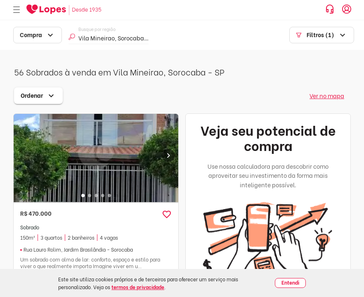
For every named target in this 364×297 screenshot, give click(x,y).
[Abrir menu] (16, 10)
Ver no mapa (327, 95)
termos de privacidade (137, 286)
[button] (167, 214)
